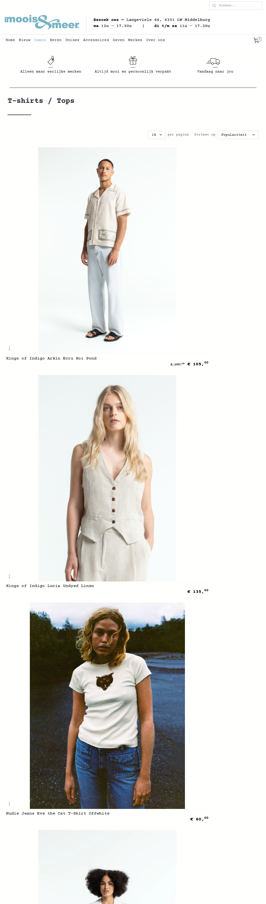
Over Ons (65, 836)
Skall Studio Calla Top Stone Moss (217, 649)
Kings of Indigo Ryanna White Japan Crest (42, 337)
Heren (56, 40)
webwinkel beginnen (149, 895)
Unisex (72, 40)
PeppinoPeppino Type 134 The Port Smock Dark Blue (129, 753)
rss (126, 895)
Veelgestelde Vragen (75, 831)
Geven (119, 40)
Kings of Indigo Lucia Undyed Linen (130, 233)
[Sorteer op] (238, 135)
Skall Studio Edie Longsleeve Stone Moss (42, 649)
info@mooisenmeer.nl (133, 825)
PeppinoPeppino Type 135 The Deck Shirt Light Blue (41, 753)
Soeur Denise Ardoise (119, 339)
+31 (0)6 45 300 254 (133, 820)
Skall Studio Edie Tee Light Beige (41, 545)
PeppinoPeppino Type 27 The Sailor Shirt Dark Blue (215, 753)
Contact (64, 841)
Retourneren (68, 825)
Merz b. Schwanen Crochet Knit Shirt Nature (218, 337)
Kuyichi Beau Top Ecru (121, 651)
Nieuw (25, 40)
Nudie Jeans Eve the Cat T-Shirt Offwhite (215, 233)
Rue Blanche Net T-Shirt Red (216, 443)
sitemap (113, 895)
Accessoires (96, 40)
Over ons (155, 40)
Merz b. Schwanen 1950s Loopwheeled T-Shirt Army (37, 441)
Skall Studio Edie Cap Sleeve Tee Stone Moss (217, 545)
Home (10, 40)
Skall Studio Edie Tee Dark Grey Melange (127, 545)
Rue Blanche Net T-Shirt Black (131, 443)
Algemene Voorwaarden (76, 820)
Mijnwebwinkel (197, 895)
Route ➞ (168, 831)
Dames (40, 40)
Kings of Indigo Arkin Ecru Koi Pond (45, 233)
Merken (135, 40)
